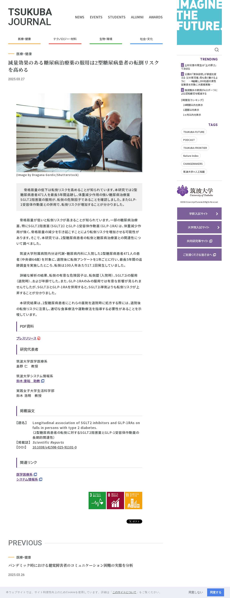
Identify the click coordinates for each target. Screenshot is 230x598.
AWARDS (156, 16)
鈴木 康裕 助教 (28, 380)
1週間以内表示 (191, 109)
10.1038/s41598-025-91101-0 (54, 447)
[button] (163, 592)
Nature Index (190, 155)
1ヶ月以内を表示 (192, 114)
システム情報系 (27, 479)
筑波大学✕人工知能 (194, 171)
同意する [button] (215, 592)
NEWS (79, 16)
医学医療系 (24, 474)
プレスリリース (26, 338)
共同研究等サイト (197, 241)
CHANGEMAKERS (193, 163)
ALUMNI (137, 16)
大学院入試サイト (198, 227)
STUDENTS (117, 16)
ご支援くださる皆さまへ (197, 255)
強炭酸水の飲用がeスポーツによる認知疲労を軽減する (199, 91)
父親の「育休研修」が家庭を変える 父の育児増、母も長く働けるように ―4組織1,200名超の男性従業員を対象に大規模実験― (199, 79)
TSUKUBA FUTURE (193, 132)
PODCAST (189, 139)
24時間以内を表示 (193, 105)
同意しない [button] (196, 592)
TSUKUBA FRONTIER (195, 147)
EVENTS (96, 16)
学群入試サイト (198, 214)
